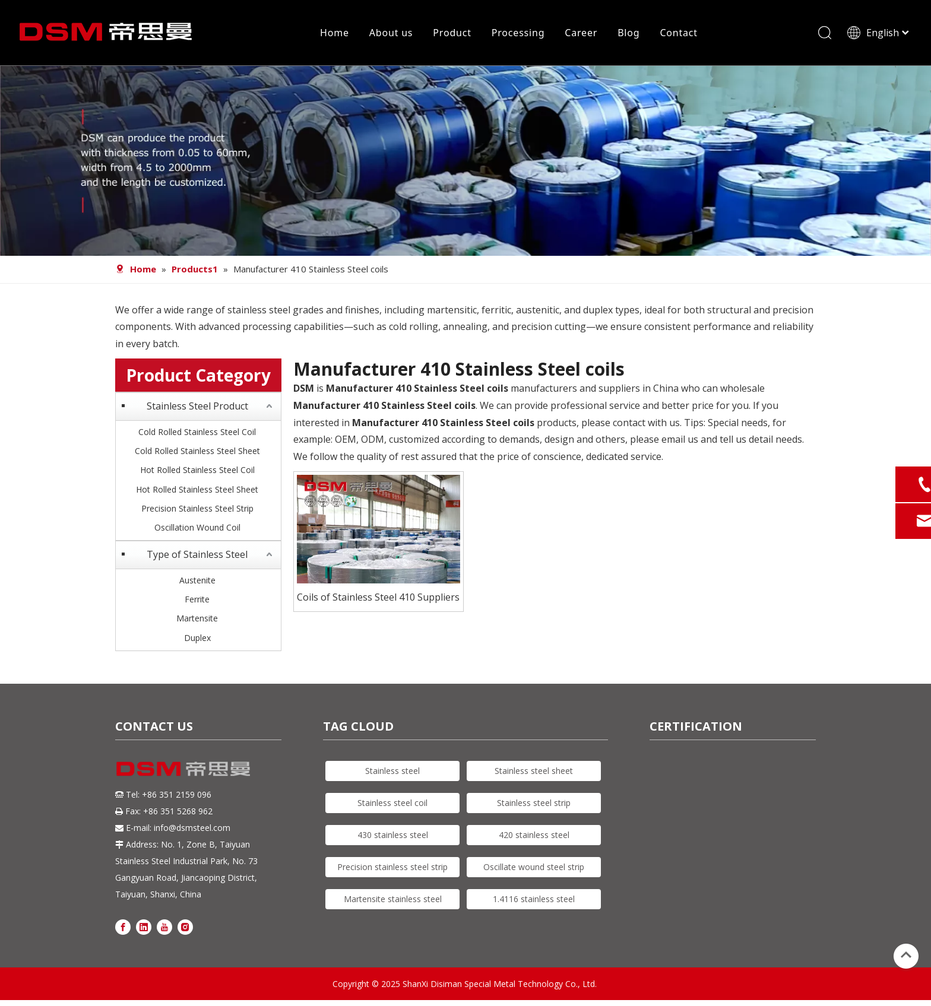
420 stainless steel (534, 834)
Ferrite (197, 599)
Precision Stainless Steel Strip (197, 508)
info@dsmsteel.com (192, 827)
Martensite (197, 618)
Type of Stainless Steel (197, 554)
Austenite (197, 580)
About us (391, 32)
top (906, 955)
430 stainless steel (392, 834)
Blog (628, 32)
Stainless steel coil (392, 802)
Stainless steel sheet (534, 770)
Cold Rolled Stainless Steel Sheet (197, 450)
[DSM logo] (183, 767)
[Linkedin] (143, 926)
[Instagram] (185, 926)
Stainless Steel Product (197, 405)
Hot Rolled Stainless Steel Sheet (197, 489)
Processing (518, 32)
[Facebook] (123, 926)
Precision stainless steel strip (392, 866)
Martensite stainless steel (393, 899)
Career (581, 32)
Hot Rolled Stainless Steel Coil (197, 469)
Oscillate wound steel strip (533, 866)
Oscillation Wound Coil (197, 527)
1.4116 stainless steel (534, 899)
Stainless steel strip (534, 802)
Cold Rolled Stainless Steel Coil (197, 431)
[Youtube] (164, 926)
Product (452, 32)
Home (334, 32)
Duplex (197, 637)
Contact (679, 32)
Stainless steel (392, 770)
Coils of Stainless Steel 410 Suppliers (378, 597)
